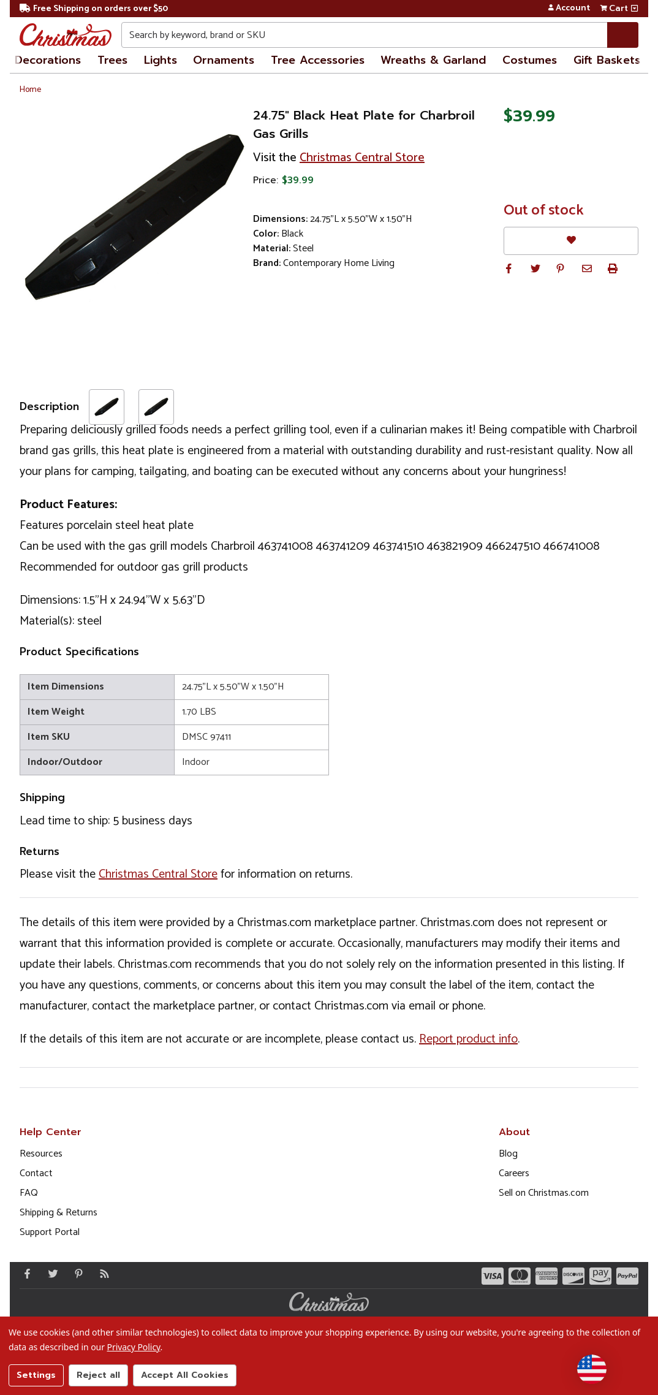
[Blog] (102, 1274)
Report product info (468, 1039)
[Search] (622, 35)
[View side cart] (634, 8)
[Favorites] (571, 240)
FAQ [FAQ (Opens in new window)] (29, 1193)
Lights (160, 60)
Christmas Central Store (362, 158)
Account (569, 8)
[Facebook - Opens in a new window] (24, 1274)
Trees (112, 60)
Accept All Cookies (185, 1375)
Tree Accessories (318, 60)
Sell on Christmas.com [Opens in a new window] (544, 1193)
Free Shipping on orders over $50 (94, 8)
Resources (41, 1154)
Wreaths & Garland (433, 60)
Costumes (529, 60)
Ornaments (223, 60)
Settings (36, 1375)
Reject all (98, 1375)
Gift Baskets (606, 60)
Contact (36, 1173)
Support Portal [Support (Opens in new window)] (50, 1232)
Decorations (48, 60)
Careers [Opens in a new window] (514, 1173)
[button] (508, 268)
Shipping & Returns (58, 1212)
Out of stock (544, 211)
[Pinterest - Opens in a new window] (76, 1274)
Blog (508, 1154)
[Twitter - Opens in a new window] (50, 1274)
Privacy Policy (134, 1347)
